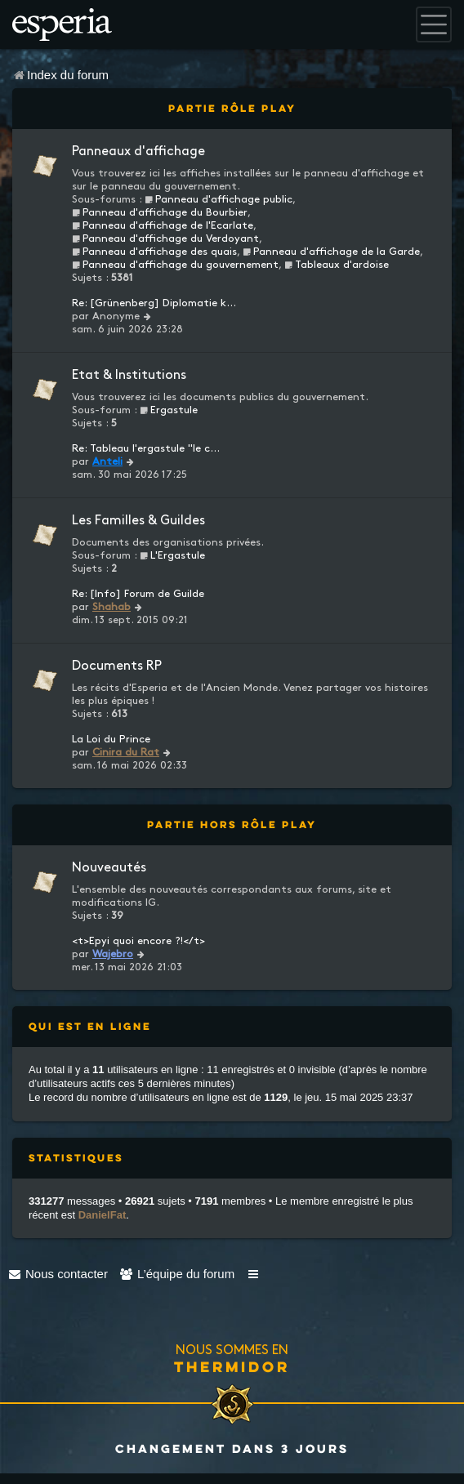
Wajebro (112, 954)
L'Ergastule (172, 555)
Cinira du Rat (125, 752)
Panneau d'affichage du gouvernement (175, 265)
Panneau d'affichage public (218, 199)
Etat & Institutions (129, 375)
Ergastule (169, 410)
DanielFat (102, 1215)
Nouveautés (109, 868)
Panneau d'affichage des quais (154, 251)
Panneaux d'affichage (138, 151)
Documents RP (117, 666)
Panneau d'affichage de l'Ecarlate (162, 225)
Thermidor (232, 1366)
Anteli (107, 461)
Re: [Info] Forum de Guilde (138, 594)
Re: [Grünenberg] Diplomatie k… (154, 303)
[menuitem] (58, 1273)
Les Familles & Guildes (138, 521)
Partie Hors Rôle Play (232, 824)
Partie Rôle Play (232, 108)
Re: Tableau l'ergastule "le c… (146, 448)
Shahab (111, 607)
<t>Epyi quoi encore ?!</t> (138, 941)
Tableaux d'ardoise (336, 265)
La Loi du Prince (111, 739)
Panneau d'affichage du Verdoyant (165, 238)
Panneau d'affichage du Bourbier (160, 212)
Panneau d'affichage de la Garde (331, 251)
